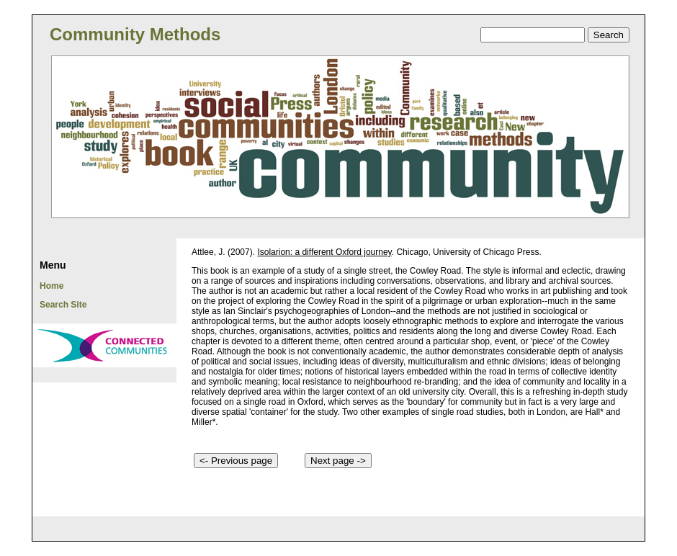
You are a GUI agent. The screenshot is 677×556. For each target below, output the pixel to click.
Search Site (63, 305)
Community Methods (135, 34)
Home (51, 286)
